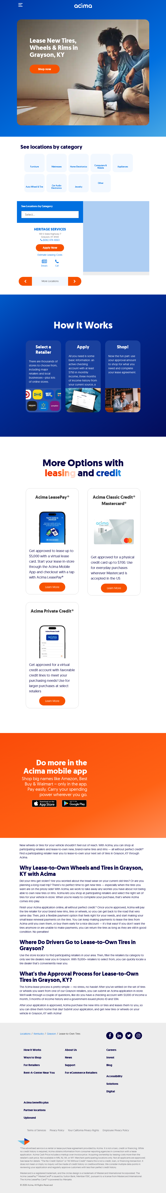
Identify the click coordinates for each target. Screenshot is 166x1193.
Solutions (112, 1084)
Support (70, 1065)
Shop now (44, 69)
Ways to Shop (32, 1057)
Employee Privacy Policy (116, 1130)
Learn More (52, 587)
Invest (110, 1057)
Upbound (30, 1118)
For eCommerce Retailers (81, 1073)
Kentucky (39, 1033)
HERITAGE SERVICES (50, 229)
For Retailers (32, 1065)
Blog (109, 1065)
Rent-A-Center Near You (39, 1073)
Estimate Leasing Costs (50, 254)
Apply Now (50, 248)
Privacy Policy (57, 1130)
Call (57, 263)
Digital (110, 1091)
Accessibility (114, 1076)
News (68, 1057)
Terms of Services (36, 1130)
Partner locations (35, 1110)
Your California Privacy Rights (83, 1130)
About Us (71, 1050)
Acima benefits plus (36, 1102)
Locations (25, 1033)
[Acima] (83, 7)
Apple (45, 804)
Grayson (51, 1033)
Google (75, 804)
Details (44, 263)
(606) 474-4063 (51, 240)
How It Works (32, 1050)
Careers (111, 1050)
